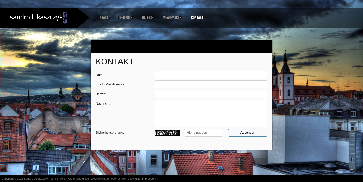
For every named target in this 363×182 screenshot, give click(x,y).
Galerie (147, 17)
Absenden (247, 132)
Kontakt (197, 17)
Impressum (149, 178)
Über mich (125, 17)
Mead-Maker (172, 17)
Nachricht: (103, 103)
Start (104, 17)
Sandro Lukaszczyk (36, 178)
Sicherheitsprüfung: (110, 132)
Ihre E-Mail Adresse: (110, 84)
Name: (100, 75)
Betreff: (101, 94)
